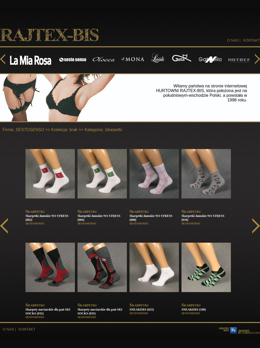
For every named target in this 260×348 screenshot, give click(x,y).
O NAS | (233, 40)
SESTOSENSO (30, 129)
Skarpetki (113, 129)
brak (73, 129)
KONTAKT (251, 40)
